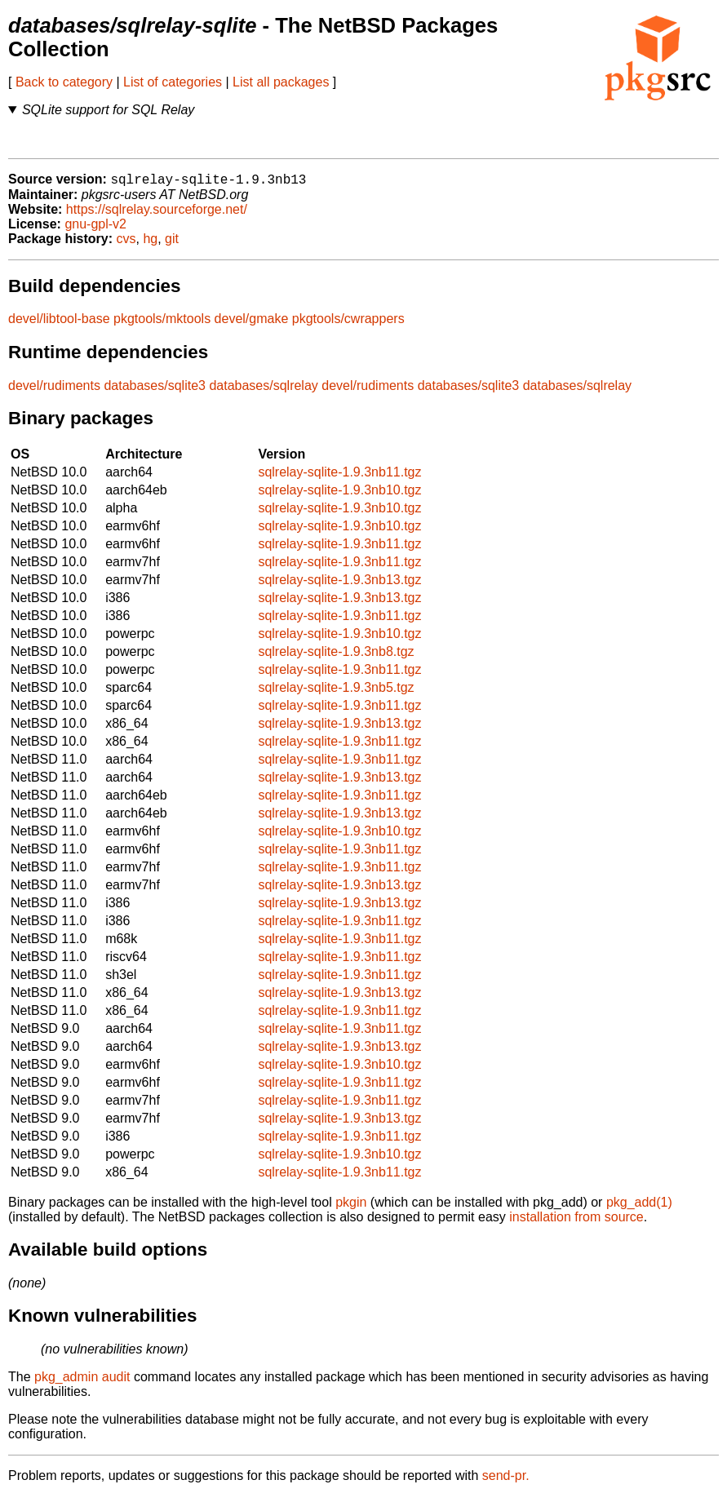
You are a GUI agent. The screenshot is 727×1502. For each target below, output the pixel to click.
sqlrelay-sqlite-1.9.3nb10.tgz (339, 496)
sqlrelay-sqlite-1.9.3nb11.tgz (339, 478)
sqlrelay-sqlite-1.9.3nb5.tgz (336, 693)
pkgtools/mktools (162, 324)
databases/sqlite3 (155, 391)
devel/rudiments (54, 391)
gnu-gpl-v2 (95, 230)
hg (150, 244)
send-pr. (506, 1481)
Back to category (64, 82)
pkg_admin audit (82, 1382)
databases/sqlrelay (263, 391)
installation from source (576, 1223)
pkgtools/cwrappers (348, 324)
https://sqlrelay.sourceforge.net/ (156, 215)
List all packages (281, 82)
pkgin (350, 1208)
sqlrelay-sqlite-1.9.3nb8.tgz (336, 657)
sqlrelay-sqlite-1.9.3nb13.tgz (339, 585)
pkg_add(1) (639, 1208)
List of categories (172, 82)
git (172, 244)
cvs (126, 244)
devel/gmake (252, 324)
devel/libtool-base (59, 324)
